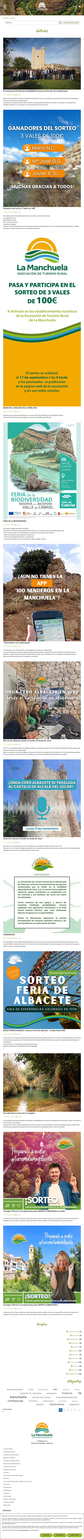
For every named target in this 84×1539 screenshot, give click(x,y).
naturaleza (57, 1404)
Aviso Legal (7, 1496)
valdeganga (15, 1400)
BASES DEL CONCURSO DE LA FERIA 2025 (20, 408)
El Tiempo (7, 1484)
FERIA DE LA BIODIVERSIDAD (14, 521)
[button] (5, 6)
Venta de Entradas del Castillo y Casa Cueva (18, 1481)
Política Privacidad (10, 1499)
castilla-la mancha (31, 1393)
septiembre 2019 (72, 1331)
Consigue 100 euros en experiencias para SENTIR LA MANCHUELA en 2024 (34, 1211)
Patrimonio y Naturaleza (11, 1455)
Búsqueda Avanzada (71, 22)
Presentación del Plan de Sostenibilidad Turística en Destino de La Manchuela (35, 91)
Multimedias (7, 1490)
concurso (48, 1401)
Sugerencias (7, 1487)
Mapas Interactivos (10, 1469)
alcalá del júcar (41, 1397)
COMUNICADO (9, 935)
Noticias (12, 18)
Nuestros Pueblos (9, 1458)
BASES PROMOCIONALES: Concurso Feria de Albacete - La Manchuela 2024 (34, 1030)
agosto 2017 (74, 1343)
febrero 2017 (74, 1358)
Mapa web (7, 1505)
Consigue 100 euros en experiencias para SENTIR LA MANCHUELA (30, 1305)
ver (55, 1389)
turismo (33, 1401)
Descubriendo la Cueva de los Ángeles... (19, 1113)
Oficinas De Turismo (10, 1466)
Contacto (7, 1493)
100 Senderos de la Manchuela (13, 1475)
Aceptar (46, 1535)
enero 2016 (73, 1370)
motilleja (63, 1401)
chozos (66, 1389)
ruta (31, 1389)
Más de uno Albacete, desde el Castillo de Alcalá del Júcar (27, 741)
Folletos (6, 1478)
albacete (75, 1404)
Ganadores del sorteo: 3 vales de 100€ (19, 208)
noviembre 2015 (72, 1374)
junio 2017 (74, 1351)
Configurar (74, 1535)
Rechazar (59, 1535)
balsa (77, 1389)
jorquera (52, 1393)
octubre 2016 (73, 1362)
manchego (43, 1389)
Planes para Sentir (9, 1452)
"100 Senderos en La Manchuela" (16, 643)
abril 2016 (75, 1366)
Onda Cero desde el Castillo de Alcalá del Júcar (22, 839)
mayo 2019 (74, 1335)
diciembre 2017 (73, 1339)
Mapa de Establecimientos (12, 1463)
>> (79, 1410)
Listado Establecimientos (12, 1460)
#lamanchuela (15, 1389)
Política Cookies (9, 1502)
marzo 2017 (74, 1354)
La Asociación (8, 1449)
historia (67, 1393)
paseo (75, 1401)
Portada (5, 18)
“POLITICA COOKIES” (23, 1530)
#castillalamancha (66, 1397)
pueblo (40, 1404)
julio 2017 (75, 1347)
